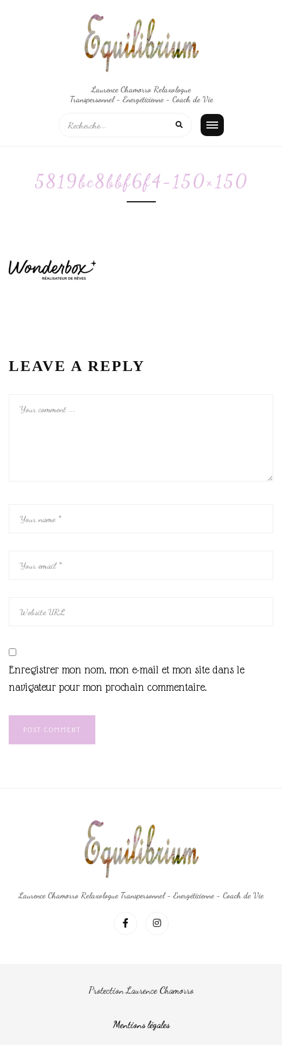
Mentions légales (141, 1024)
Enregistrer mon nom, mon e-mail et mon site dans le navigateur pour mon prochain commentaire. (126, 678)
